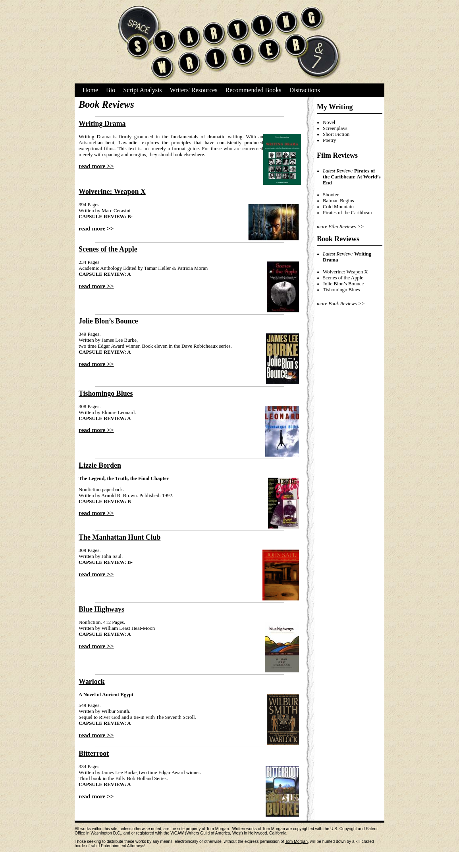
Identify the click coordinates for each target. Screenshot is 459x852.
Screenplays (335, 128)
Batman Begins (338, 200)
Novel (329, 122)
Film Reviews (337, 155)
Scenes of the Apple (108, 249)
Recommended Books (254, 90)
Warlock (92, 681)
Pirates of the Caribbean (347, 212)
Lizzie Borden (100, 465)
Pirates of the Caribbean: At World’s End (351, 177)
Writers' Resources (194, 90)
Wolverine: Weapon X (112, 192)
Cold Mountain (338, 206)
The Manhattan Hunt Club (119, 537)
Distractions (304, 90)
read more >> (96, 166)
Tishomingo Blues (106, 393)
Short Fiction (336, 134)
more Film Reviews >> (340, 226)
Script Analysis (142, 90)
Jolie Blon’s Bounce (108, 321)
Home (90, 90)
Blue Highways (101, 609)
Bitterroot (94, 753)
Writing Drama (102, 124)
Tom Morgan (296, 841)
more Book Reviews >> (341, 303)
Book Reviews (338, 239)
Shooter (331, 195)
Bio (110, 90)
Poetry (329, 140)
